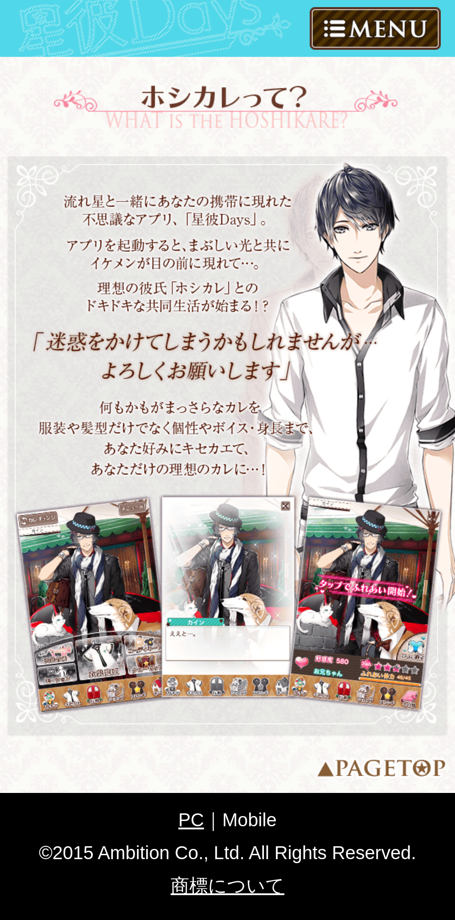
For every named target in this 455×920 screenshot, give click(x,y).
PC (191, 819)
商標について (227, 885)
